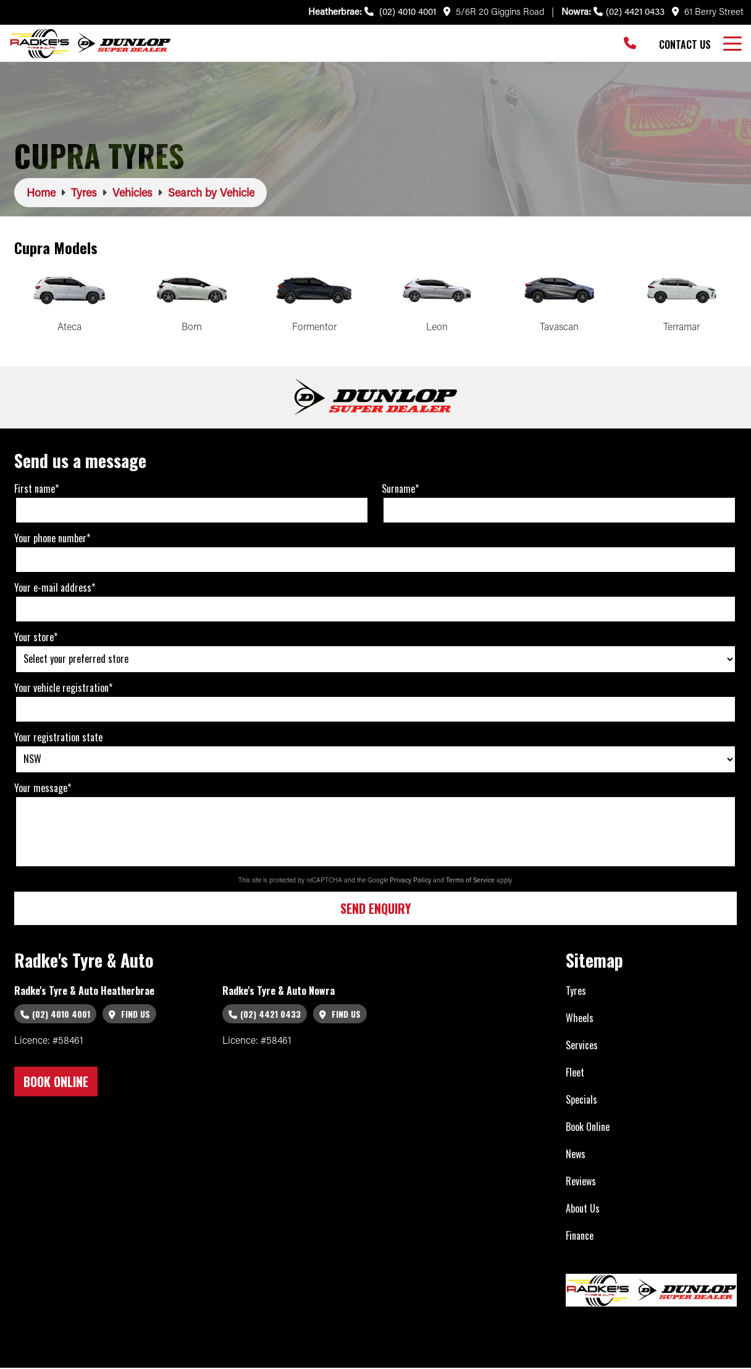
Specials (581, 1100)
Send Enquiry (375, 910)
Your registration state (58, 738)
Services (582, 1046)
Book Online (588, 1127)
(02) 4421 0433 (629, 11)
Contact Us (685, 44)
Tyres (576, 991)
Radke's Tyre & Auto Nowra (278, 991)
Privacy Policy (411, 881)
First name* (36, 489)
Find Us (129, 1015)
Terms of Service (471, 881)
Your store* (35, 638)
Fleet (575, 1073)
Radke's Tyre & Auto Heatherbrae (84, 991)
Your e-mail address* (54, 588)
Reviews (581, 1182)
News (575, 1155)
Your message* (42, 789)
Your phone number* (52, 539)
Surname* (400, 489)
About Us (583, 1209)
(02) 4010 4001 (400, 11)
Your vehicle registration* (63, 688)
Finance (580, 1236)
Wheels (580, 1019)
